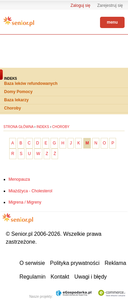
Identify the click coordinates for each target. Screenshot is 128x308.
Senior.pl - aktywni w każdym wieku (19, 21)
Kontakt (60, 277)
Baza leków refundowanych (31, 83)
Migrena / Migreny (25, 202)
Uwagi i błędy (90, 277)
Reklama (115, 263)
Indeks (43, 127)
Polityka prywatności (75, 263)
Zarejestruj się (110, 5)
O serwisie (32, 263)
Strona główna (18, 127)
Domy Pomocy (18, 91)
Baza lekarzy (16, 100)
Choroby (12, 108)
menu (112, 22)
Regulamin (32, 277)
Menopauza (19, 179)
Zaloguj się (80, 5)
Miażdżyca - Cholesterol (30, 191)
